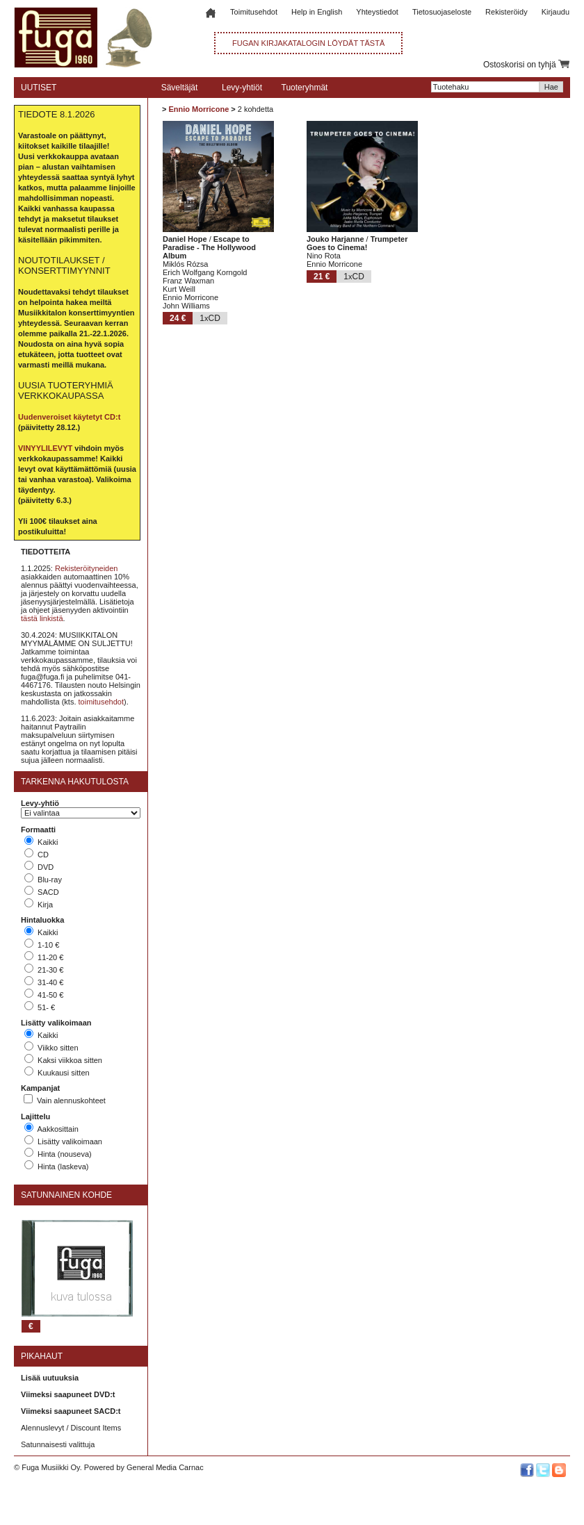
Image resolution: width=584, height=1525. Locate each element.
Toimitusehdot (253, 12)
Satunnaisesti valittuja (58, 1444)
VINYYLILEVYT (45, 448)
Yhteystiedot (377, 12)
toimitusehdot (101, 702)
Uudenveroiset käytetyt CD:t (69, 417)
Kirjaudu (555, 12)
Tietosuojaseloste (441, 12)
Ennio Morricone (198, 109)
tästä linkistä (42, 618)
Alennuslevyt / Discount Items (71, 1428)
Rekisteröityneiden (86, 568)
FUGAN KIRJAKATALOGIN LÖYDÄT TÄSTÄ (308, 43)
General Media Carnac (165, 1467)
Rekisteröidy (506, 12)
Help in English (316, 12)
